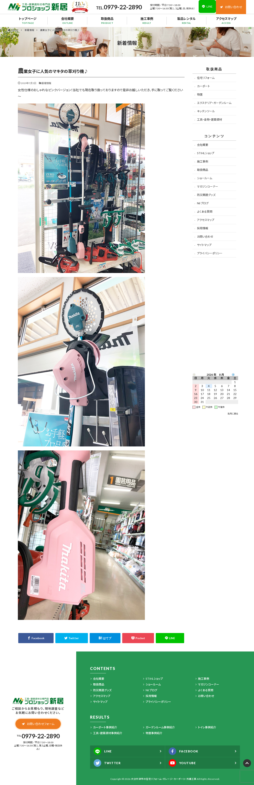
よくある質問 (204, 211)
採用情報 (202, 228)
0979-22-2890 (121, 7)
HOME (15, 30)
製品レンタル (186, 20)
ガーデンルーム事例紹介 (160, 727)
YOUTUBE (183, 763)
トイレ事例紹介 (207, 727)
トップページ (28, 20)
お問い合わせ (231, 7)
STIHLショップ (205, 153)
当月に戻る (232, 413)
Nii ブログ (203, 203)
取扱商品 (107, 20)
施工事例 (147, 20)
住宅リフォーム (206, 77)
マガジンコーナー (207, 186)
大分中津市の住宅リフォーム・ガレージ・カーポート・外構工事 (163, 778)
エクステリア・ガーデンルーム (214, 103)
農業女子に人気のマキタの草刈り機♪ (59, 30)
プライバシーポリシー (209, 253)
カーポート (203, 86)
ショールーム (204, 178)
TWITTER (108, 763)
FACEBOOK (184, 751)
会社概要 (67, 20)
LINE (103, 751)
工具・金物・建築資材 (209, 119)
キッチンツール (206, 111)
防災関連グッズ (206, 194)
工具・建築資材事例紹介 (107, 733)
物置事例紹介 (154, 733)
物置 (200, 94)
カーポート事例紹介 (105, 727)
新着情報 (29, 30)
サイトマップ (204, 245)
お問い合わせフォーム (38, 724)
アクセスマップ (226, 20)
